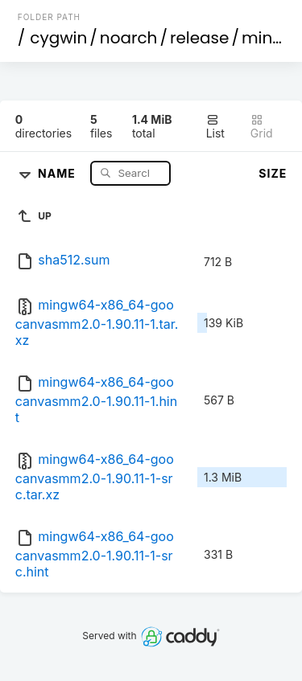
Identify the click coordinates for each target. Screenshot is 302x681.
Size (273, 173)
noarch (129, 38)
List (215, 126)
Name (58, 172)
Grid (261, 126)
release (200, 38)
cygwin (58, 38)
